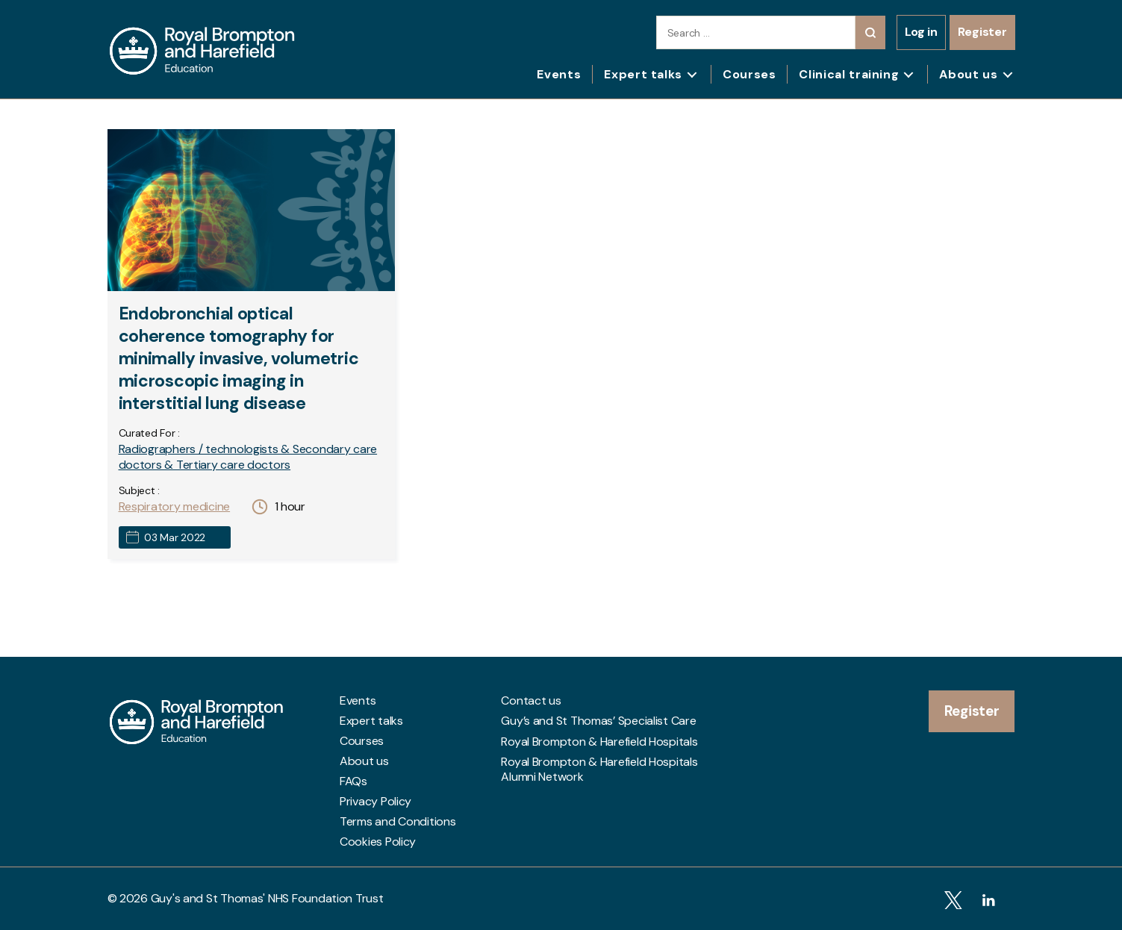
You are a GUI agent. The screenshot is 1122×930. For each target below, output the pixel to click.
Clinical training (849, 74)
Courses (749, 74)
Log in (921, 32)
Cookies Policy (378, 841)
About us (968, 74)
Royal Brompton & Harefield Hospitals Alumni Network (599, 766)
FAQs (353, 781)
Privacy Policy (375, 801)
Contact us (531, 700)
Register (982, 32)
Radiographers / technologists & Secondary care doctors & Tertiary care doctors (248, 456)
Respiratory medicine (175, 506)
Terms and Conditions (398, 821)
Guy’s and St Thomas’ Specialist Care (598, 721)
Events (559, 74)
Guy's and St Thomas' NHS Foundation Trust (267, 898)
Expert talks (643, 74)
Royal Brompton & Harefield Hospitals (599, 741)
